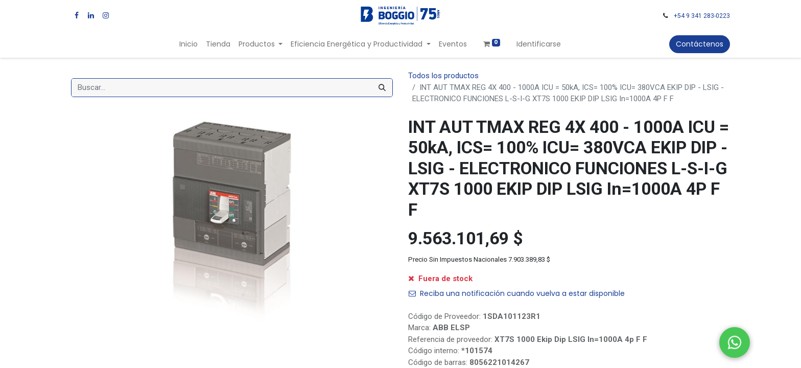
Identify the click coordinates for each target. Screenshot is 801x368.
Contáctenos (699, 44)
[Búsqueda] (382, 88)
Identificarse (538, 44)
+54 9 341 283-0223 (702, 15)
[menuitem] (188, 44)
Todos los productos (443, 75)
